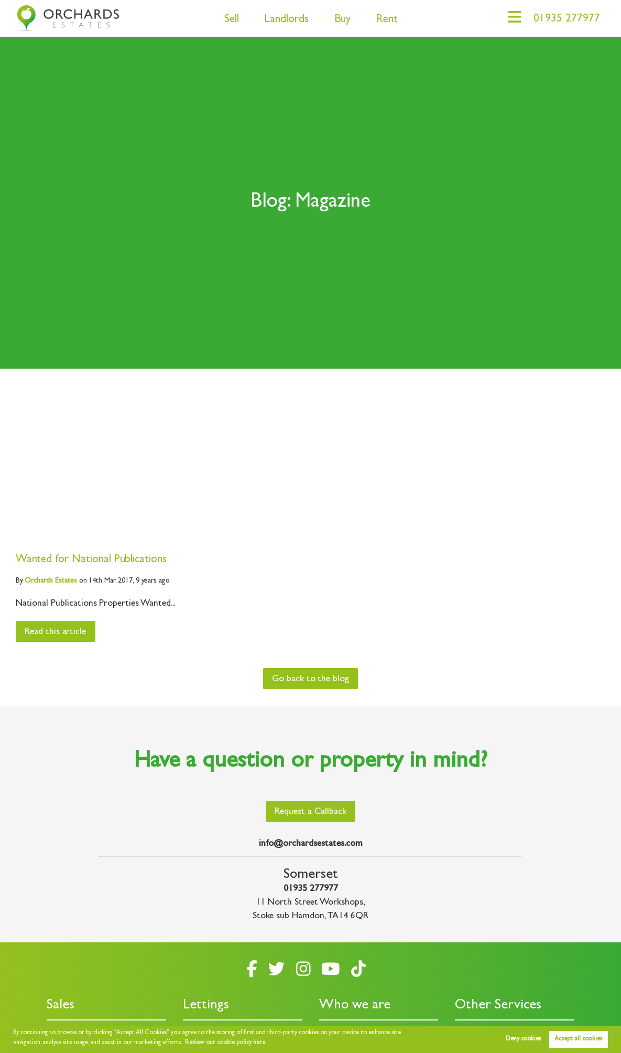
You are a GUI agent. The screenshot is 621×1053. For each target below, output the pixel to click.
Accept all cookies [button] (578, 1039)
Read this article (55, 632)
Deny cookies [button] (523, 1039)
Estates (51, 581)
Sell (231, 20)
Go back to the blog (310, 679)
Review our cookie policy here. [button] (226, 1043)
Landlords (286, 20)
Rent (387, 20)
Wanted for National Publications (91, 560)
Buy (342, 20)
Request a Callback (310, 812)
